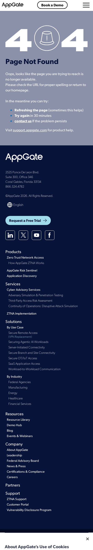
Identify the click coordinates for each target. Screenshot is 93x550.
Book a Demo (52, 4)
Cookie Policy (66, 536)
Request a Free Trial (28, 220)
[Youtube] (36, 235)
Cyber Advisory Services (23, 289)
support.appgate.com (30, 129)
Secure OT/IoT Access (22, 358)
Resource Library (18, 419)
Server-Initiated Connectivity (26, 347)
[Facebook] (49, 235)
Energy (12, 393)
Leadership (14, 455)
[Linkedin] (10, 235)
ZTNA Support (16, 499)
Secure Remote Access (48, 334)
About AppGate (17, 450)
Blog (10, 430)
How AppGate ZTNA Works (26, 263)
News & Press (16, 466)
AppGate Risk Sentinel (22, 270)
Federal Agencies (19, 382)
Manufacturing (17, 387)
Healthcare (15, 398)
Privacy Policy (46, 536)
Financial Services (19, 403)
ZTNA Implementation (22, 313)
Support (12, 493)
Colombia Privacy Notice (32, 543)
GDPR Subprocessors (63, 543)
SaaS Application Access (24, 363)
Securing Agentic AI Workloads (28, 342)
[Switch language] (15, 205)
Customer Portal (18, 504)
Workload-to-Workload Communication (34, 369)
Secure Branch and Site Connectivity (31, 352)
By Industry (14, 376)
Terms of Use (26, 536)
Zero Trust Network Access (25, 257)
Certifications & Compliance (26, 471)
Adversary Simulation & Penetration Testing (35, 295)
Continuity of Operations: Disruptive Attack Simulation (43, 306)
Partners (12, 484)
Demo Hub (14, 425)
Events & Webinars (20, 436)
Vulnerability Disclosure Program (29, 510)
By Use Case (15, 327)
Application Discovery (22, 276)
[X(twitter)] (23, 235)
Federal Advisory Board (23, 460)
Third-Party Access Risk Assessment (30, 300)
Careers (12, 477)
